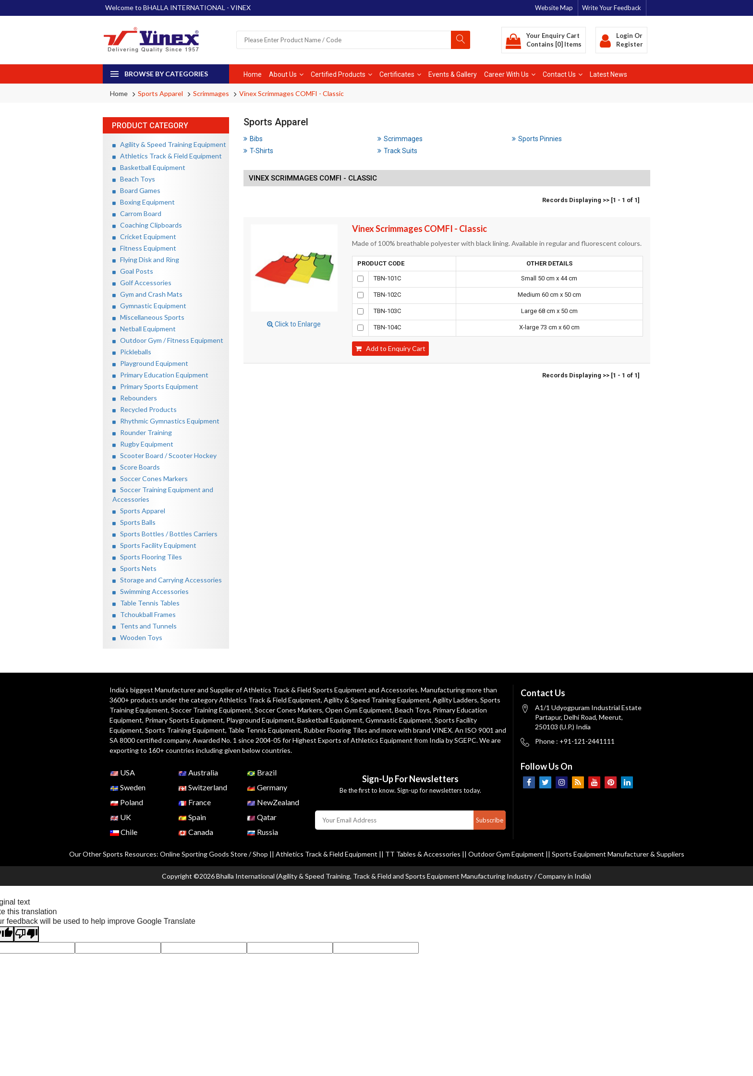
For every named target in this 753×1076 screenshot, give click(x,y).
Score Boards (136, 467)
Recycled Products (144, 409)
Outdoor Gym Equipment (506, 854)
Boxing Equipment (143, 202)
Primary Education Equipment (160, 375)
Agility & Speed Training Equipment (169, 144)
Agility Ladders (455, 700)
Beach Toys (133, 179)
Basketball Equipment (148, 167)
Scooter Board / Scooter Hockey (164, 455)
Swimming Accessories (150, 591)
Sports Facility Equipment (154, 545)
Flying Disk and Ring (145, 259)
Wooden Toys (137, 637)
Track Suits (397, 151)
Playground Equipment (150, 363)
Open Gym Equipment (358, 710)
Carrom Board (136, 213)
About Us (286, 74)
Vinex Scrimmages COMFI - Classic (291, 93)
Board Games (136, 190)
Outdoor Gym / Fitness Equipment (167, 340)
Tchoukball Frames (144, 614)
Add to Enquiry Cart (390, 348)
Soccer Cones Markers (150, 478)
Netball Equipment (144, 329)
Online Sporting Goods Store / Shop (214, 854)
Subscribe (489, 820)
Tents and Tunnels (144, 626)
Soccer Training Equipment (211, 710)
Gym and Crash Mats (147, 294)
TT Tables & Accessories (423, 854)
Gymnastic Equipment (149, 306)
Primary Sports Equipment (155, 386)
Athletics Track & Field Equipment (167, 156)
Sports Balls (134, 522)
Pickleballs (131, 352)
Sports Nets (134, 568)
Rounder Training (142, 432)
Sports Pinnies (537, 139)
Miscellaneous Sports (148, 317)
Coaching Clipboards (147, 225)
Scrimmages (211, 93)
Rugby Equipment (142, 444)
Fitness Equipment (144, 248)
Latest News (608, 74)
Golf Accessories (141, 282)
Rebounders (134, 398)
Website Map (554, 8)
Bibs (253, 139)
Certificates (400, 74)
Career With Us (509, 74)
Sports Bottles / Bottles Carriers (165, 534)
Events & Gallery (452, 74)
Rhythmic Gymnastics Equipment (165, 421)
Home (252, 74)
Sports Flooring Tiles (147, 557)
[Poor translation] (26, 934)
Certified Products (341, 74)
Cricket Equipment (144, 236)
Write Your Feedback (611, 8)
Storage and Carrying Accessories (167, 580)
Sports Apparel (160, 93)
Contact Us (563, 74)
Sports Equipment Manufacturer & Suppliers (618, 854)
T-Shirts (258, 151)
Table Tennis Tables (146, 603)
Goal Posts (132, 271)
